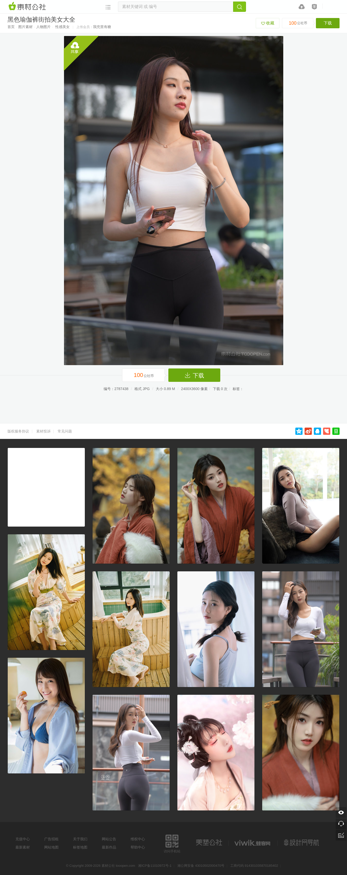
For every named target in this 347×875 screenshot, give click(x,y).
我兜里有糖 (102, 27)
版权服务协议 (18, 431)
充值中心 (22, 839)
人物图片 (43, 27)
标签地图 (80, 847)
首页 (11, 27)
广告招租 (51, 839)
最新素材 (22, 847)
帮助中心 (138, 847)
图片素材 (25, 27)
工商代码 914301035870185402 (254, 866)
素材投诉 (43, 431)
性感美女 (62, 27)
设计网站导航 (302, 842)
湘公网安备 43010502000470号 (200, 866)
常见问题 (65, 431)
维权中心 (138, 839)
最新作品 (109, 847)
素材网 (28, 6)
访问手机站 (172, 843)
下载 (328, 23)
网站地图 (51, 847)
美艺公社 (209, 842)
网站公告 (109, 839)
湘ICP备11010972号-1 (154, 866)
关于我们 (80, 839)
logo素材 (253, 842)
